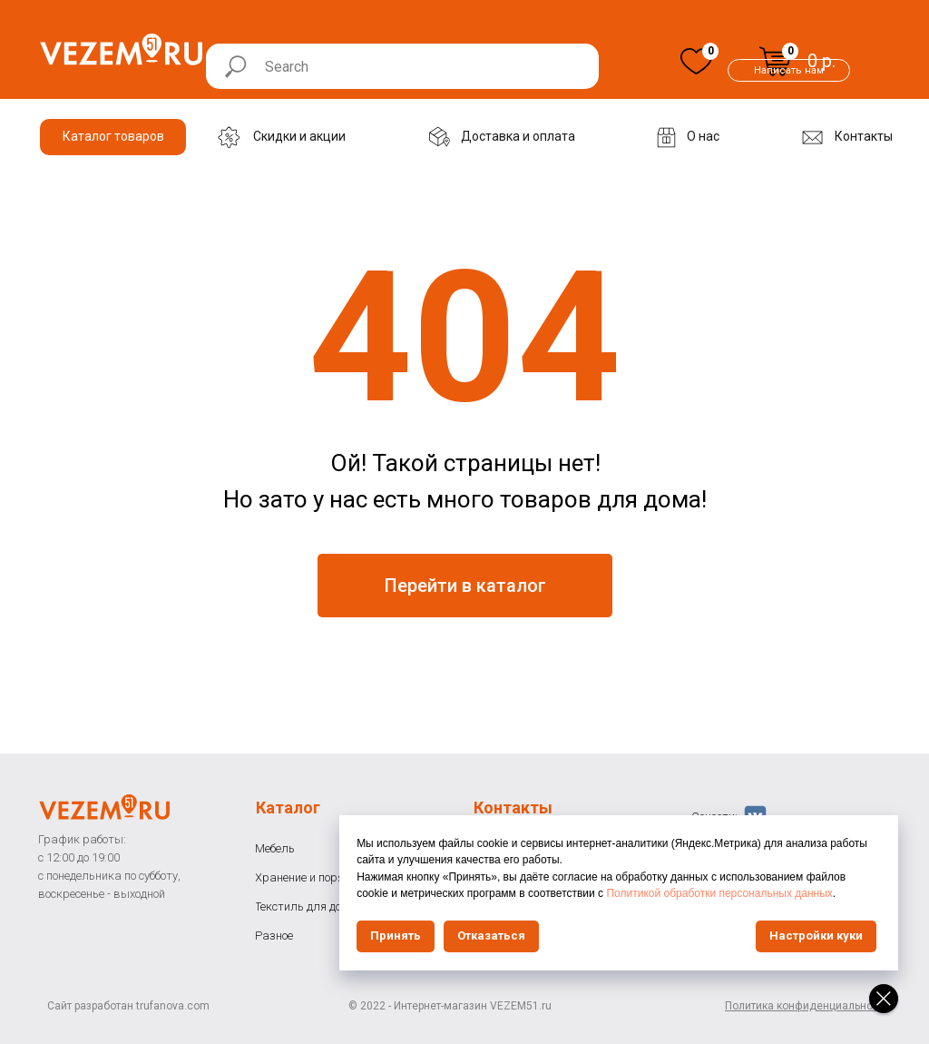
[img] (696, 61)
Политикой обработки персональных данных (733, 893)
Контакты (513, 807)
